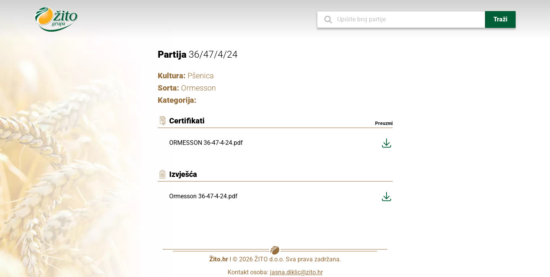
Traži (500, 19)
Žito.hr (218, 259)
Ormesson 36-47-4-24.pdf (203, 196)
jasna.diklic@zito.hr (296, 272)
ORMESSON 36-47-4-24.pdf (206, 142)
